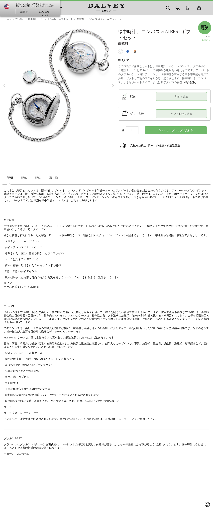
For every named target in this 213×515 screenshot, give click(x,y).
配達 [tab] (24, 178)
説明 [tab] (10, 178)
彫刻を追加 (181, 96)
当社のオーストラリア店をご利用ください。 (131, 418)
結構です (24, 11)
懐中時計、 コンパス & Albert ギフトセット (50, 19)
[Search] (168, 8)
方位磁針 (20, 19)
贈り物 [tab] (53, 178)
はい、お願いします (45, 12)
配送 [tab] (38, 178)
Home (9, 19)
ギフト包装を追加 (181, 113)
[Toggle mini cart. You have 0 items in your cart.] (199, 8)
